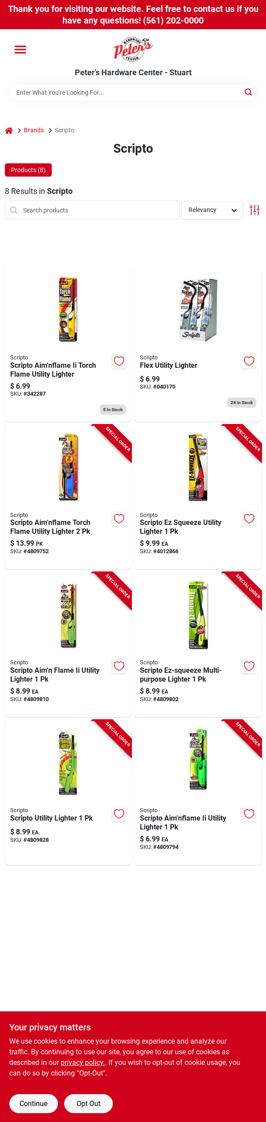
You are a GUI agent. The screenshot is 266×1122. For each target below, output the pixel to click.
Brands (34, 130)
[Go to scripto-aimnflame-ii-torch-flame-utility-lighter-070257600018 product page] (68, 344)
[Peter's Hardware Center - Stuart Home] (133, 48)
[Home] (9, 130)
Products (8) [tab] (28, 170)
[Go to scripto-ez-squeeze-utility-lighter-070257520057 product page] (198, 497)
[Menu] (20, 49)
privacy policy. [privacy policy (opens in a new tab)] (83, 1062)
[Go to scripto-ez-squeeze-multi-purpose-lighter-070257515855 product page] (198, 644)
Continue (33, 1103)
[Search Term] (133, 92)
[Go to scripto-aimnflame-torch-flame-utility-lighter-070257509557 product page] (68, 497)
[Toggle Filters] (255, 210)
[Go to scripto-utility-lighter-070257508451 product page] (68, 792)
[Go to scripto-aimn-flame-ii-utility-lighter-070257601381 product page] (68, 644)
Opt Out (88, 1103)
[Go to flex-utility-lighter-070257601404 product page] (198, 344)
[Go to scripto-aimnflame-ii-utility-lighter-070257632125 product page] (198, 792)
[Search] (249, 92)
